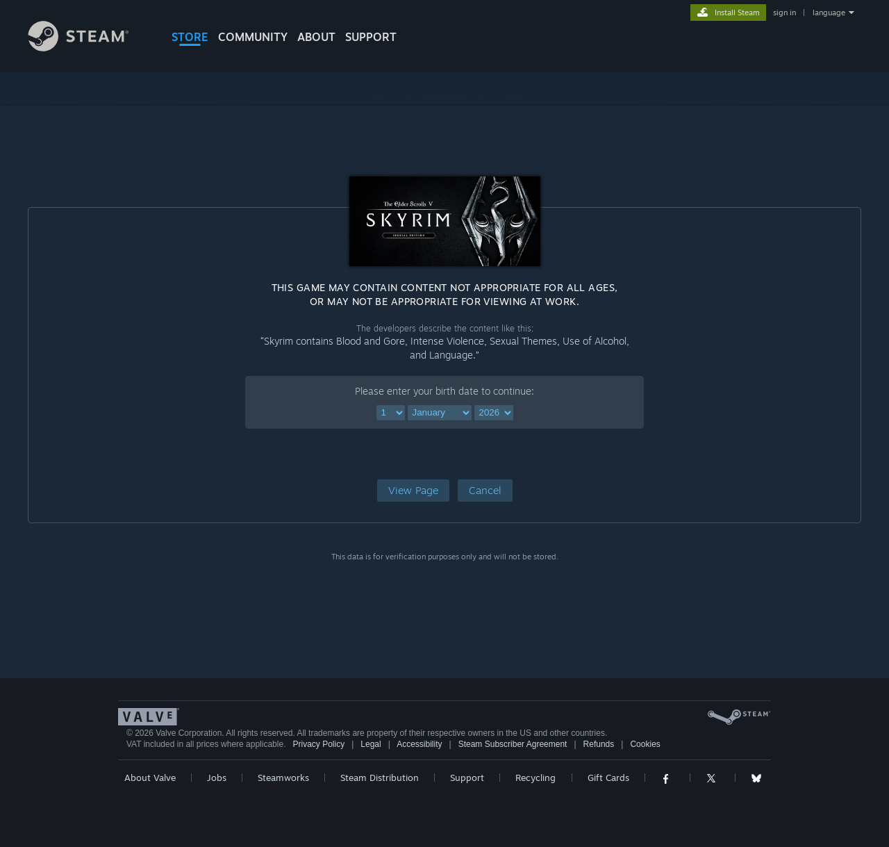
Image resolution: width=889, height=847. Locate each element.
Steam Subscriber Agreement (512, 744)
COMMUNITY (253, 37)
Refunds (599, 744)
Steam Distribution (379, 777)
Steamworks (283, 777)
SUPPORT (371, 37)
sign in (784, 12)
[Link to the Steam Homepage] (89, 48)
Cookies (645, 744)
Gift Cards (608, 777)
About (316, 37)
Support (467, 777)
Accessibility (419, 744)
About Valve (150, 777)
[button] (413, 490)
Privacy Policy (318, 744)
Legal (370, 744)
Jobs (216, 777)
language (829, 12)
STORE (190, 37)
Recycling (535, 777)
